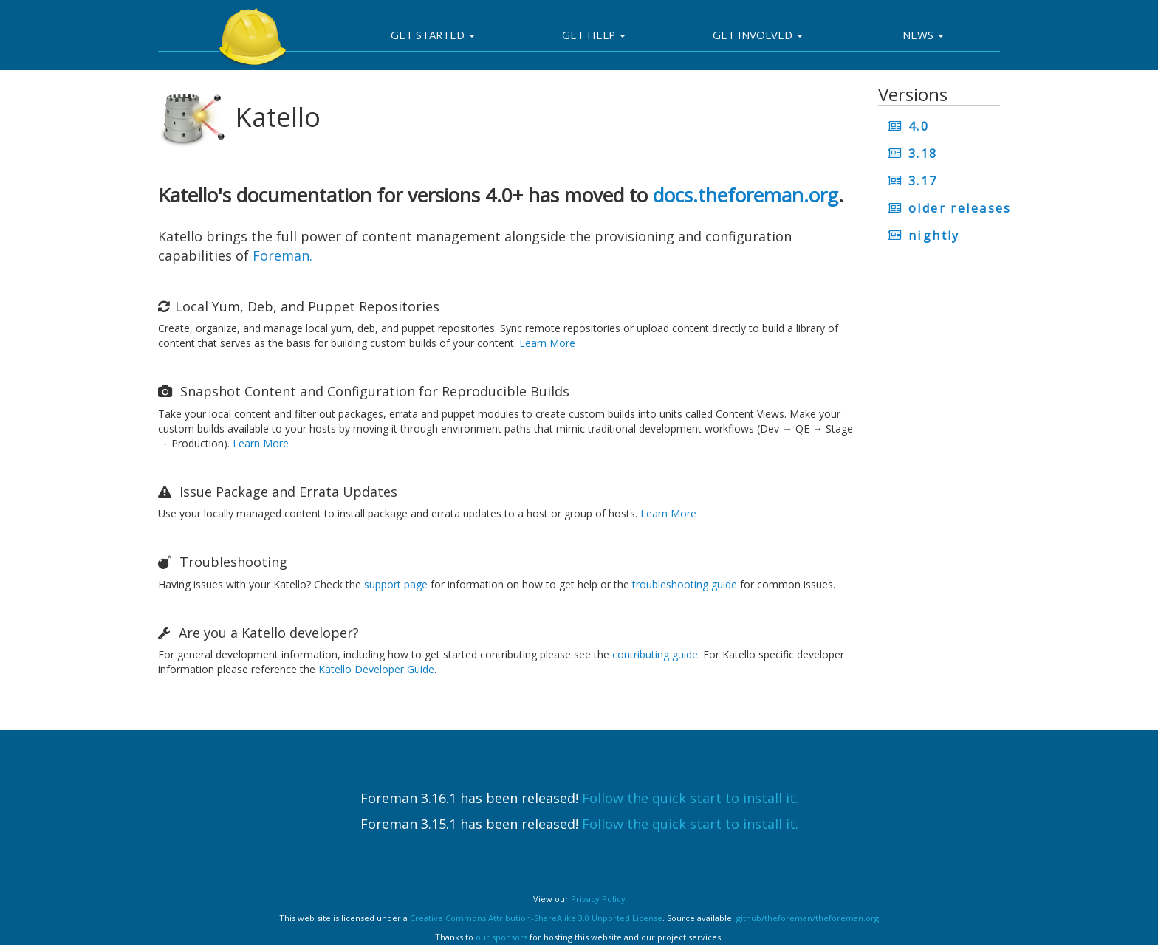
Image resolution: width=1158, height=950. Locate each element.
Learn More (547, 343)
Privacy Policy (598, 898)
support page (396, 584)
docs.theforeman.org (745, 195)
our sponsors (501, 937)
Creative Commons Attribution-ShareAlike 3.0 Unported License (536, 917)
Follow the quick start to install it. (690, 798)
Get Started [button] (433, 34)
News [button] (923, 34)
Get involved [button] (758, 34)
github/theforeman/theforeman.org (807, 917)
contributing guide (655, 654)
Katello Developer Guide (376, 669)
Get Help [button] (594, 34)
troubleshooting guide (684, 584)
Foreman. (282, 255)
